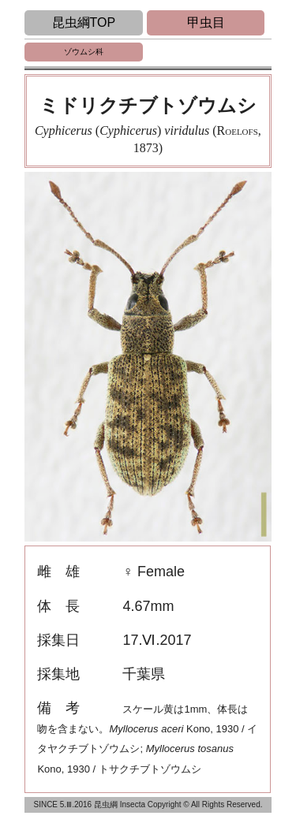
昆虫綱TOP (84, 22)
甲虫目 (206, 22)
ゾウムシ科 (83, 51)
